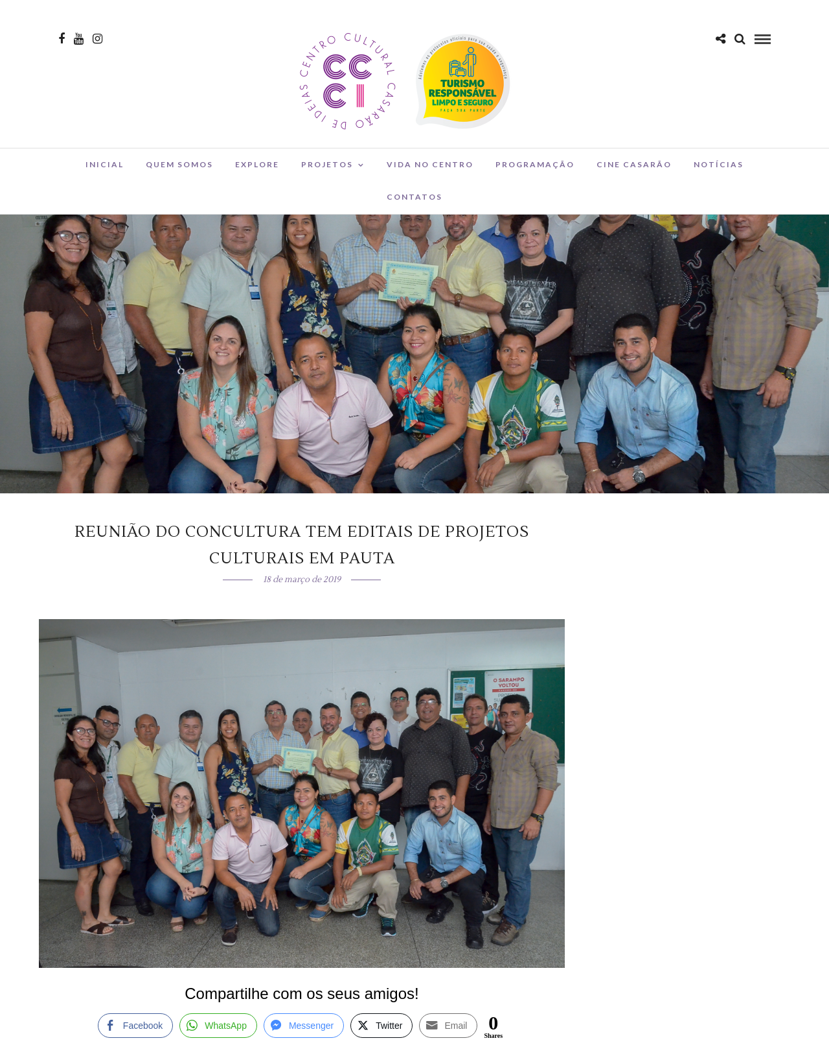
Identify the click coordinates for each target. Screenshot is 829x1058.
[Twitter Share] (381, 1025)
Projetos (327, 164)
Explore (257, 164)
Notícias (719, 164)
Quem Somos (179, 164)
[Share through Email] (448, 1025)
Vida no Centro (430, 164)
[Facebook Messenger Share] (304, 1025)
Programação (534, 164)
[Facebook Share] (135, 1025)
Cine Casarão (634, 164)
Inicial (104, 164)
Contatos (414, 197)
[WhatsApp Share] (218, 1025)
